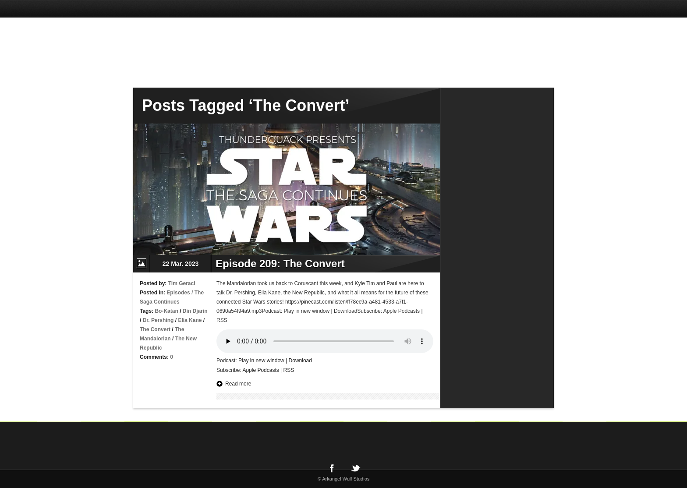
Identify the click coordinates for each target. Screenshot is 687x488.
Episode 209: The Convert (280, 263)
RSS (288, 370)
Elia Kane (190, 320)
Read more (238, 384)
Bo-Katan (166, 311)
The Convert (155, 329)
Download (300, 360)
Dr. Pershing (158, 320)
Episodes (178, 293)
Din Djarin (195, 311)
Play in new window (261, 360)
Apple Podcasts (260, 370)
